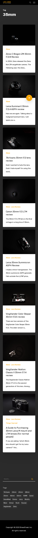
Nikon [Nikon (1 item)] (5, 503)
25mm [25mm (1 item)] (20, 492)
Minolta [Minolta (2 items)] (27, 499)
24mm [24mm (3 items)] (14, 492)
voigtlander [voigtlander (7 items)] (7, 506)
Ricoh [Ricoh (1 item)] (17, 503)
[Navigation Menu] (34, 2)
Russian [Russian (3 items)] (24, 503)
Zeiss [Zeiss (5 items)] (15, 506)
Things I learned (11, 423)
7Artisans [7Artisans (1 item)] (7, 492)
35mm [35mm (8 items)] (6, 496)
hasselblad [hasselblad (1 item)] (7, 499)
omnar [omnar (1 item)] (11, 503)
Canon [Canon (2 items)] (31, 496)
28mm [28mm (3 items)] (27, 492)
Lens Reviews (16, 207)
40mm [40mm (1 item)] (12, 496)
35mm (8, 49)
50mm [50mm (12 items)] (19, 496)
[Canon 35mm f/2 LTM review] (19, 203)
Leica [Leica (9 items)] (21, 499)
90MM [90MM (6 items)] (25, 496)
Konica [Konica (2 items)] (15, 499)
